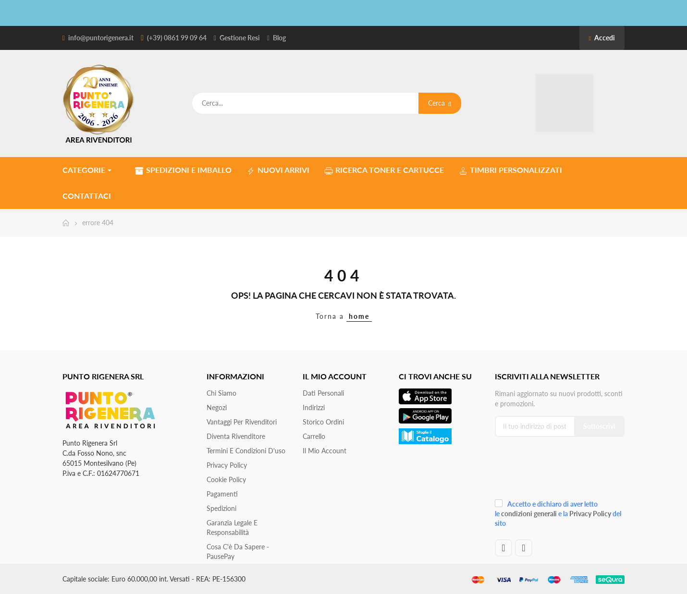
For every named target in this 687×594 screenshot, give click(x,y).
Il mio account (324, 451)
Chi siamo (221, 393)
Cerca (440, 103)
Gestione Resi (240, 38)
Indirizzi (314, 407)
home (359, 316)
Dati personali (323, 393)
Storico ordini (323, 422)
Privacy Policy (227, 465)
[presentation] (559, 470)
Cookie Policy (226, 479)
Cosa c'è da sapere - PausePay (238, 551)
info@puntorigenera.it (101, 38)
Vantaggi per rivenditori (242, 422)
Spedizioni (221, 508)
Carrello (314, 436)
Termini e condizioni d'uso (246, 451)
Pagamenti (222, 494)
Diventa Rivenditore (236, 436)
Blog (279, 38)
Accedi (602, 38)
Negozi (217, 407)
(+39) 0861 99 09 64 (177, 38)
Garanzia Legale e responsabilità (232, 527)
